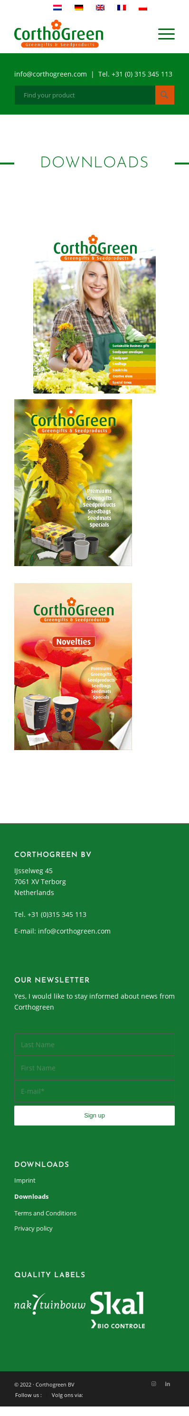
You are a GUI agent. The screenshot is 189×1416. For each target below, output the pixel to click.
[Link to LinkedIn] (168, 1384)
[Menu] (162, 34)
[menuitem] (162, 34)
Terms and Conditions (45, 1213)
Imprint (25, 1180)
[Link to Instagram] (153, 1384)
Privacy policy (33, 1228)
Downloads (31, 1196)
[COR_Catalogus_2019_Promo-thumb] (94, 310)
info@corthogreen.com (74, 930)
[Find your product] (94, 95)
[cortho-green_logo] (78, 34)
